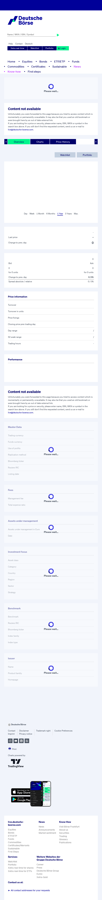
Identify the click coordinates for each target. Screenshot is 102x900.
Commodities (16, 66)
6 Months (50, 213)
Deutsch (29, 43)
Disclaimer (24, 730)
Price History (63, 141)
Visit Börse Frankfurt (69, 826)
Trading (63, 836)
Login (62, 48)
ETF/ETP (59, 61)
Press (39, 867)
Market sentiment (47, 832)
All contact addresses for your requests (29, 890)
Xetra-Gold (42, 877)
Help (10, 43)
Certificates (38, 66)
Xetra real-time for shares (20, 867)
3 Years (68, 213)
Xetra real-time (17, 48)
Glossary (63, 839)
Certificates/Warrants (18, 845)
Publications (65, 842)
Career (40, 864)
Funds (75, 61)
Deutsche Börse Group (48, 870)
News (77, 66)
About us (63, 829)
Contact (19, 43)
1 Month (40, 213)
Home (11, 61)
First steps (34, 71)
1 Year (60, 213)
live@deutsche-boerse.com (20, 129)
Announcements (47, 829)
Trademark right (43, 730)
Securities (64, 832)
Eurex (39, 873)
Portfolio (49, 48)
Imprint (11, 733)
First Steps (13, 851)
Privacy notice (25, 733)
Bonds (43, 61)
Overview (19, 141)
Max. (76, 213)
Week (31, 213)
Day (25, 213)
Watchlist (35, 48)
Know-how (14, 71)
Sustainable (59, 66)
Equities (27, 61)
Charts (40, 141)
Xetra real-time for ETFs (20, 871)
